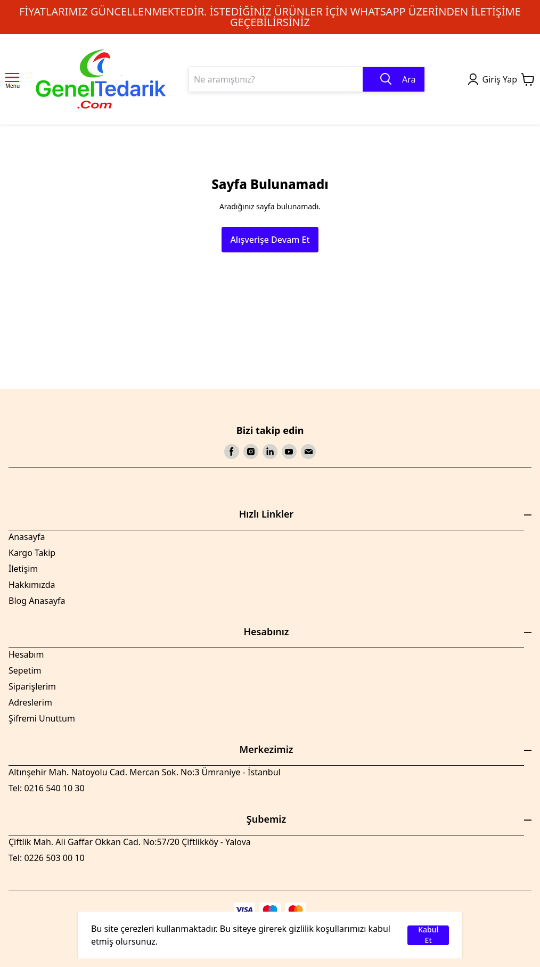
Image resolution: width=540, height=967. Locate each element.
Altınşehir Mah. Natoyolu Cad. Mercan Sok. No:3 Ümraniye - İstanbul (145, 772)
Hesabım (26, 654)
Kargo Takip (32, 553)
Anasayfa (27, 537)
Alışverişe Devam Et (269, 239)
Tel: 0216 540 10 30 (47, 788)
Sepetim (25, 670)
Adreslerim (30, 702)
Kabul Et (428, 935)
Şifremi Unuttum (42, 718)
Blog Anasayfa (37, 601)
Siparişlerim (32, 686)
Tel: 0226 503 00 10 (47, 858)
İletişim (23, 569)
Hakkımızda (32, 585)
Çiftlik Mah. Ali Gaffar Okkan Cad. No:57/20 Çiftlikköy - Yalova (130, 842)
